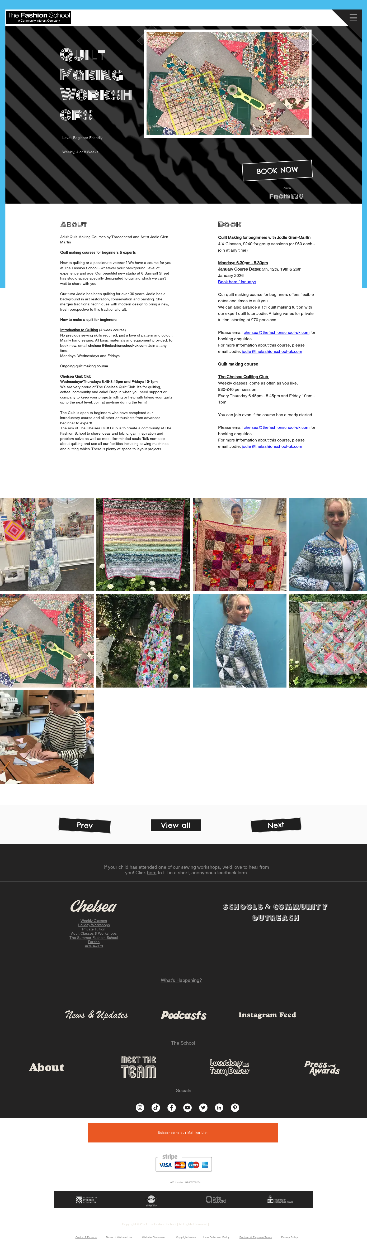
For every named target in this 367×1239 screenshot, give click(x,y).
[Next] (276, 825)
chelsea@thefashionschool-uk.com (117, 345)
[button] (354, 16)
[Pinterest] (235, 1107)
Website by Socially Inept (228, 1224)
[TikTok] (156, 1107)
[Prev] (84, 826)
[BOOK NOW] (277, 170)
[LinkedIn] (219, 1107)
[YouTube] (187, 1107)
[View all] (175, 825)
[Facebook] (171, 1107)
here (152, 872)
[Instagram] (140, 1107)
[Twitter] (203, 1107)
